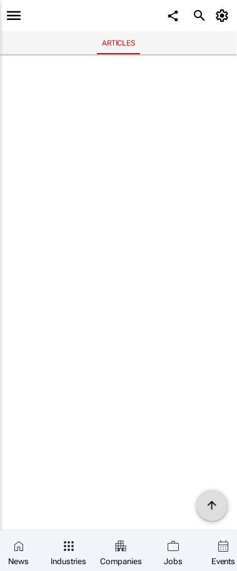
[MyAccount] (224, 15)
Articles (118, 43)
